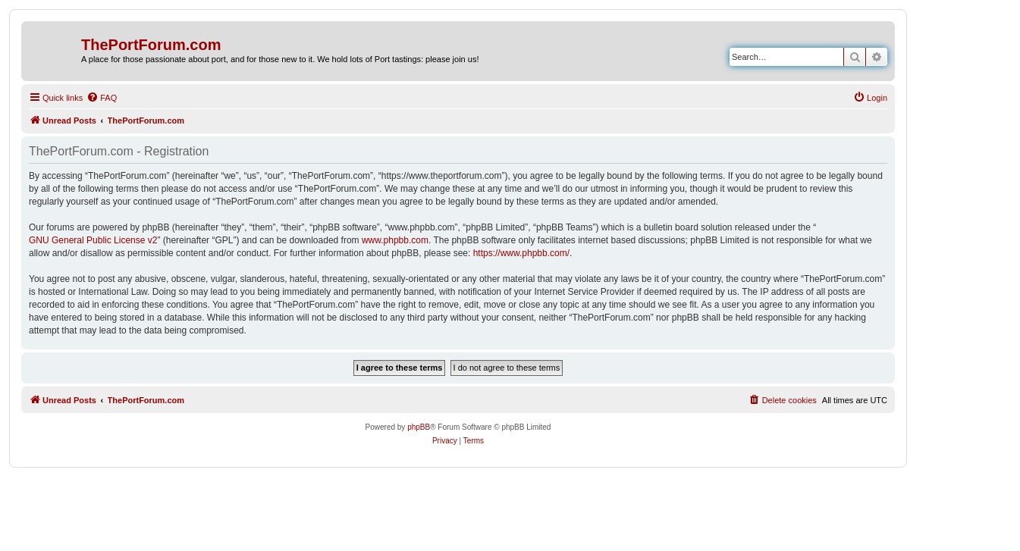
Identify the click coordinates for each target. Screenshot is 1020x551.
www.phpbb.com (395, 240)
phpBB (418, 427)
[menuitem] (101, 98)
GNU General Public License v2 (93, 240)
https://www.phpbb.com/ (521, 253)
